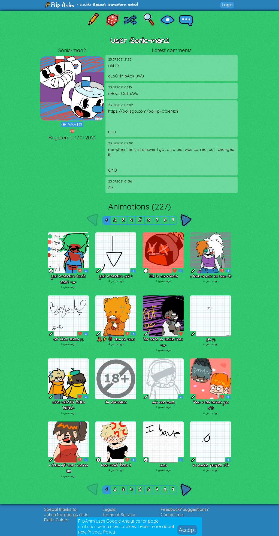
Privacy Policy (101, 532)
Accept (187, 529)
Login (227, 4)
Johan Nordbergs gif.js (66, 514)
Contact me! (172, 514)
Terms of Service (118, 514)
